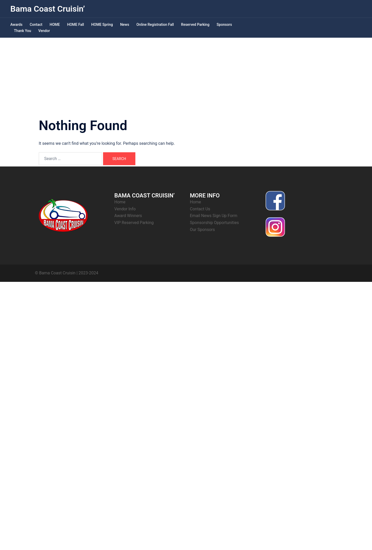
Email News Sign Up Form (213, 215)
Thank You (22, 31)
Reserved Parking (195, 24)
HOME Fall (75, 24)
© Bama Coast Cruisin (55, 272)
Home (120, 202)
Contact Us (200, 208)
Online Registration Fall (155, 24)
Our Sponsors (202, 229)
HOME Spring (102, 24)
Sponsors (224, 24)
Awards (16, 24)
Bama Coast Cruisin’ (47, 9)
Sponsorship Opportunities (214, 222)
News (124, 24)
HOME (55, 24)
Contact (36, 24)
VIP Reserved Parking (134, 222)
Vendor (44, 31)
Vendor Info (125, 208)
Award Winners (128, 215)
